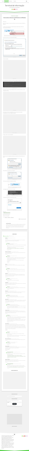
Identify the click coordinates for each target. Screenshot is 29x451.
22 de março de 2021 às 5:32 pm (15, 338)
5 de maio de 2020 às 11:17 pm (15, 251)
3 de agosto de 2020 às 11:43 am (14, 278)
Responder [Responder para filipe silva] (6, 293)
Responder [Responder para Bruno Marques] (6, 330)
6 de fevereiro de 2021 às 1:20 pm (12, 299)
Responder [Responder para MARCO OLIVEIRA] (6, 362)
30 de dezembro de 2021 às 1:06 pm (14, 359)
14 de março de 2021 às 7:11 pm (13, 323)
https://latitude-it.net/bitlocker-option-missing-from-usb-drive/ (15, 355)
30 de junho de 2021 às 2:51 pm (13, 346)
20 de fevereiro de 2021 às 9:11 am (14, 315)
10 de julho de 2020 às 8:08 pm (11, 264)
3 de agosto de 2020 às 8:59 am (12, 273)
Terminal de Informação (14, 5)
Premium (6, 1)
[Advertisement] (14, 419)
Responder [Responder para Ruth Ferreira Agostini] (6, 254)
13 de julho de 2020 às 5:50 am (13, 268)
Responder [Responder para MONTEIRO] (6, 285)
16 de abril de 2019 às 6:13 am (13, 243)
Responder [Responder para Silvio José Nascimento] (6, 340)
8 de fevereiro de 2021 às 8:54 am (14, 304)
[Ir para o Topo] (14, 434)
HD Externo (9, 217)
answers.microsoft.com (6, 212)
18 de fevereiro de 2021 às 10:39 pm (14, 310)
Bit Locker (6, 217)
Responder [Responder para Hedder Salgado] (6, 350)
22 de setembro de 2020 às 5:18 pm (13, 282)
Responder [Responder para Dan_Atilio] (8, 250)
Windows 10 (12, 217)
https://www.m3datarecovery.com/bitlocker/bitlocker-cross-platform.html (15, 248)
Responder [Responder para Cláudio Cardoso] (6, 313)
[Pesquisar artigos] (26, 1)
